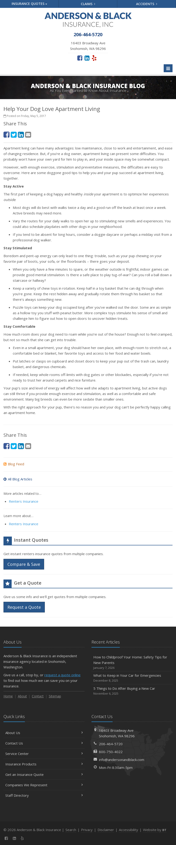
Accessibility (128, 829)
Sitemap (55, 696)
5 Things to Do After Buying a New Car (132, 691)
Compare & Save (23, 564)
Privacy (87, 829)
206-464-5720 (111, 743)
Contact (38, 696)
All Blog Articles (17, 479)
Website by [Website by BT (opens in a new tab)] (154, 829)
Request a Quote (24, 607)
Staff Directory (44, 795)
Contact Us (44, 743)
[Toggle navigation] (168, 68)
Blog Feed (13, 464)
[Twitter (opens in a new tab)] (14, 134)
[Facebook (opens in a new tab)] (79, 58)
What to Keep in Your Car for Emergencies (132, 678)
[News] (30, 838)
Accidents (146, 4)
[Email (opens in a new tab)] (28, 134)
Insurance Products (44, 764)
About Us (44, 732)
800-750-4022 (111, 751)
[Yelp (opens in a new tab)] (94, 58)
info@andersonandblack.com (121, 759)
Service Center (44, 753)
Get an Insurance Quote (44, 774)
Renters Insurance (23, 501)
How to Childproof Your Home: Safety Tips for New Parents (132, 662)
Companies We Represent (44, 785)
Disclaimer (106, 829)
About (22, 696)
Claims (88, 4)
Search (70, 829)
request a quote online (62, 675)
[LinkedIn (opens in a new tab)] (87, 58)
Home (8, 696)
